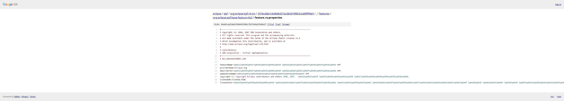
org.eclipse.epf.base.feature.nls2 (232, 17)
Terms (33, 96)
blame (286, 24)
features (324, 13)
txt (552, 96)
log (278, 24)
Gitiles (17, 96)
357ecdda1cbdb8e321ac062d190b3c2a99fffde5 (286, 13)
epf (226, 13)
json (559, 96)
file (270, 24)
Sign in (558, 4)
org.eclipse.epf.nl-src (242, 13)
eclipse (217, 13)
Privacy (24, 96)
